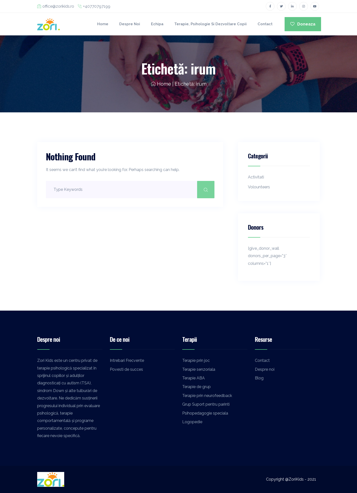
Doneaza (302, 24)
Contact (264, 24)
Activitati (256, 177)
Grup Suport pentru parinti (206, 404)
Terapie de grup (196, 386)
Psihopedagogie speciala (205, 413)
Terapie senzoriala (198, 369)
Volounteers (259, 187)
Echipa (157, 24)
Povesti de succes (126, 369)
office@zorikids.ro (55, 6)
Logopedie (192, 421)
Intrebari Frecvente (127, 360)
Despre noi (129, 24)
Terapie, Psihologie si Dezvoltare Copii (210, 24)
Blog (259, 378)
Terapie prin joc (196, 360)
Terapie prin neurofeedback (207, 395)
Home (102, 24)
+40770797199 (94, 6)
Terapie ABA (193, 378)
